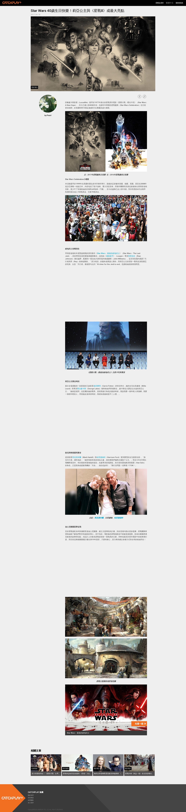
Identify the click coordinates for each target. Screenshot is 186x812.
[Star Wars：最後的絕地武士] (106, 710)
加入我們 (31, 803)
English (159, 3)
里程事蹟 (31, 798)
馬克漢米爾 (76, 457)
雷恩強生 (131, 256)
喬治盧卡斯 (81, 389)
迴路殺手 (109, 256)
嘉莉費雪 (97, 386)
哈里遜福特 (101, 457)
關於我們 (31, 795)
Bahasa (179, 3)
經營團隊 (31, 800)
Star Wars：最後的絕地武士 (108, 253)
